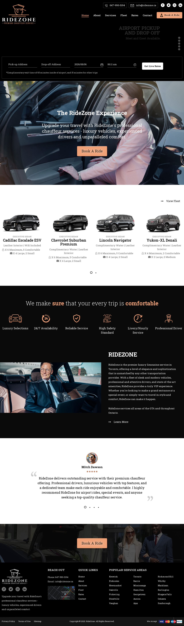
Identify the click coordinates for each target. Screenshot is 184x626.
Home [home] (85, 15)
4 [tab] (98, 507)
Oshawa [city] (162, 598)
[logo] (15, 573)
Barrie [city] (136, 581)
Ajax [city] (135, 603)
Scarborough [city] (164, 603)
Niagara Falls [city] (165, 594)
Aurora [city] (136, 598)
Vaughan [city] (113, 603)
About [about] (97, 15)
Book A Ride (92, 542)
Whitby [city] (161, 581)
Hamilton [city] (138, 590)
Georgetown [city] (139, 594)
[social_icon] (4, 589)
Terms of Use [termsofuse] (24, 621)
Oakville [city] (113, 590)
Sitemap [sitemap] (37, 621)
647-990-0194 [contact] (115, 5)
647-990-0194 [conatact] (61, 577)
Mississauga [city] (139, 585)
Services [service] (82, 585)
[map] (61, 592)
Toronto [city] (137, 576)
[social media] (163, 5)
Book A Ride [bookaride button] (92, 149)
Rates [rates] (134, 15)
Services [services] (110, 15)
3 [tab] (94, 507)
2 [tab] (95, 272)
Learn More (118, 422)
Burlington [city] (163, 590)
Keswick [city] (113, 576)
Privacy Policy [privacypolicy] (8, 621)
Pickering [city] (114, 594)
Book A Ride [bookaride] (169, 14)
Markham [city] (163, 585)
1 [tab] (91, 272)
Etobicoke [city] (114, 581)
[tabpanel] (22, 234)
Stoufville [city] (114, 598)
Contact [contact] (147, 15)
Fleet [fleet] (123, 15)
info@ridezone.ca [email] (143, 5)
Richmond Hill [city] (166, 576)
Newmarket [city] (115, 585)
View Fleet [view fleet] (170, 201)
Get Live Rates (152, 66)
